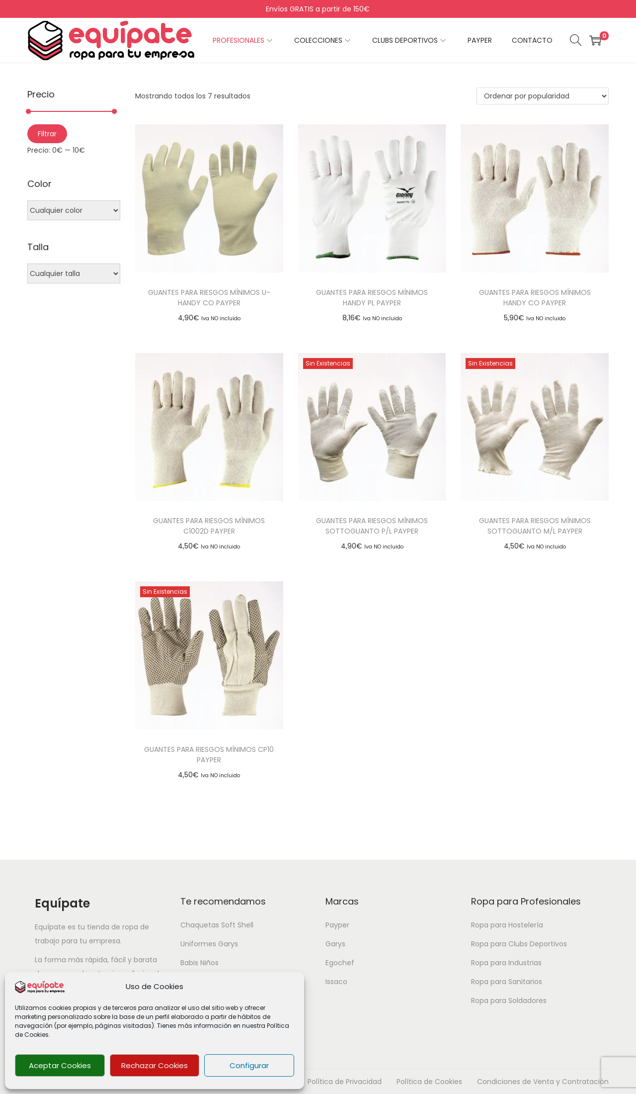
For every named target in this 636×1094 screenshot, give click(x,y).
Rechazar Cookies (154, 1065)
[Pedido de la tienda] (542, 96)
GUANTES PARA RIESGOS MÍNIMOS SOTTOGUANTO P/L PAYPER (372, 526)
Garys (335, 944)
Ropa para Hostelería (507, 925)
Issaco (336, 982)
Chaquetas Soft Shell (216, 925)
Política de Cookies (429, 1082)
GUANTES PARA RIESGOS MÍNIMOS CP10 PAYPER (209, 754)
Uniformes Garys (209, 944)
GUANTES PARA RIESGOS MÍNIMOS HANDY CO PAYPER (535, 297)
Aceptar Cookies (60, 1065)
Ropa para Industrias (506, 963)
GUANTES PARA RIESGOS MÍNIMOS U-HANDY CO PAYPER (209, 297)
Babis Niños (199, 963)
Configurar (249, 1065)
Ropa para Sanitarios (506, 982)
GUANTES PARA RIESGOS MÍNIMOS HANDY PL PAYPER (372, 297)
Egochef (339, 963)
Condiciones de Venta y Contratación (543, 1082)
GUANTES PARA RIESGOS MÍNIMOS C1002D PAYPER (209, 526)
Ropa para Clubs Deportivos (519, 944)
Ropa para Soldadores (509, 1000)
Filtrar (47, 134)
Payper (337, 925)
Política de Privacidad (345, 1082)
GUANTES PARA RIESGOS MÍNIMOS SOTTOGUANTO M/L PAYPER (535, 526)
